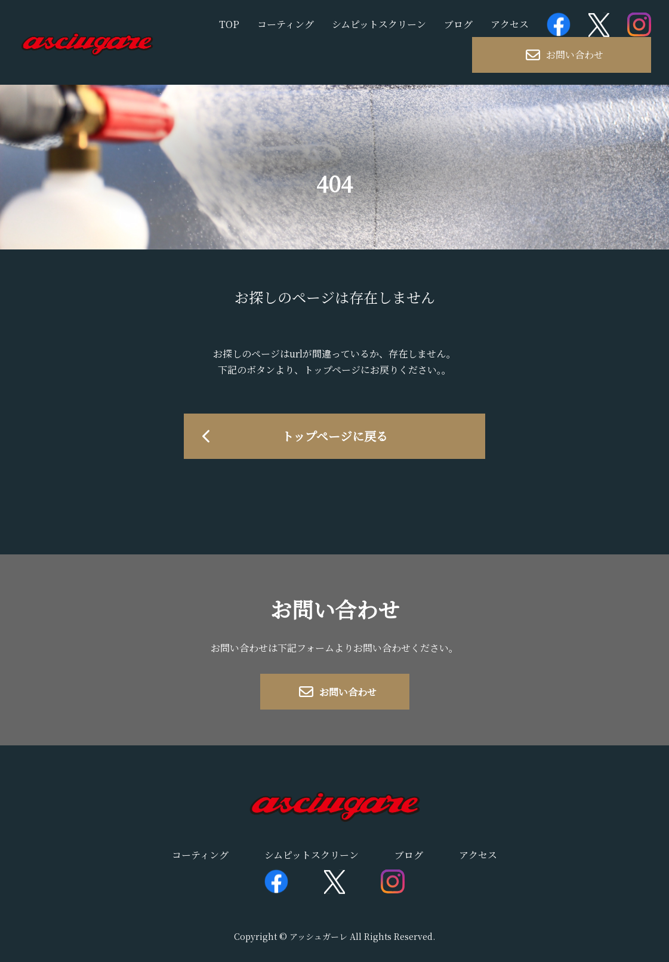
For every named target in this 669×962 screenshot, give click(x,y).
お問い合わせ (564, 54)
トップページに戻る (335, 436)
